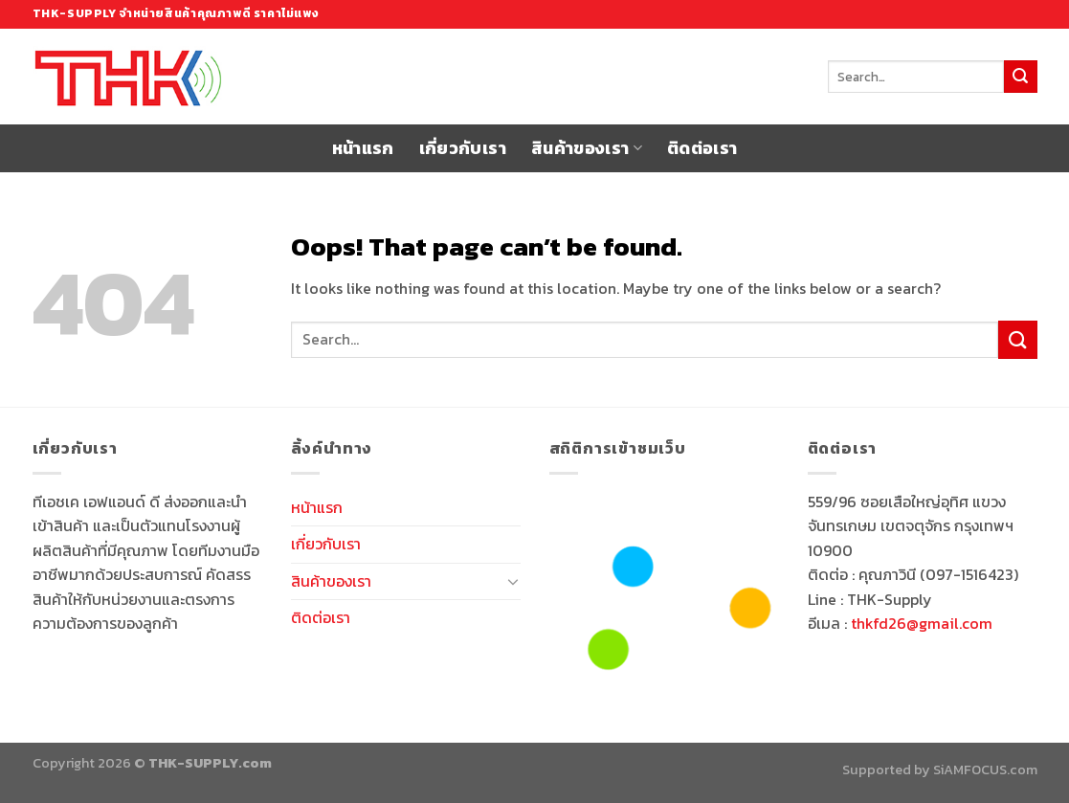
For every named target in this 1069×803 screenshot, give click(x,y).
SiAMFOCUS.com (985, 769)
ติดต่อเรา (702, 148)
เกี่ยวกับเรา (462, 148)
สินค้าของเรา (586, 148)
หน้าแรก (363, 148)
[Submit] (1020, 76)
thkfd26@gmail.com (921, 623)
